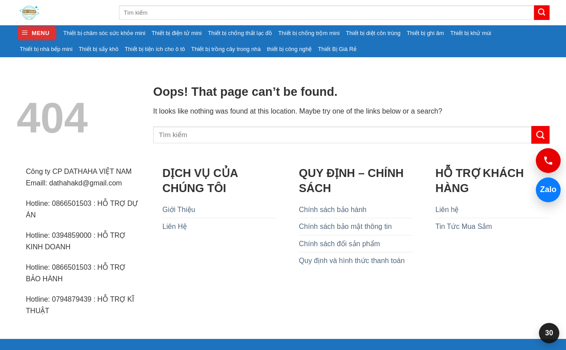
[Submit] (541, 12)
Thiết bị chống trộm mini (309, 33)
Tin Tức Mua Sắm (463, 226)
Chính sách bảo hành (332, 209)
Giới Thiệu (178, 209)
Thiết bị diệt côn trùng (373, 33)
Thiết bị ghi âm (425, 33)
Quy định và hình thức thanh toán (351, 260)
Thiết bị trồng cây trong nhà (226, 49)
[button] (36, 33)
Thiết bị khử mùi (470, 33)
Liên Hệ (174, 226)
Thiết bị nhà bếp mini (46, 49)
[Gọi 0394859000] (548, 160)
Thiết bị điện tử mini (176, 33)
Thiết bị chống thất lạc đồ (240, 33)
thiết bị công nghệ (289, 49)
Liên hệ (447, 209)
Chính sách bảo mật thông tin (345, 226)
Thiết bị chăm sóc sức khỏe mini (104, 33)
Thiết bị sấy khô (99, 49)
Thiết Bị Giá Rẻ (337, 49)
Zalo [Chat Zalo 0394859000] (546, 190)
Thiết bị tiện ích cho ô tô (155, 49)
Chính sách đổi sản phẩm (339, 244)
